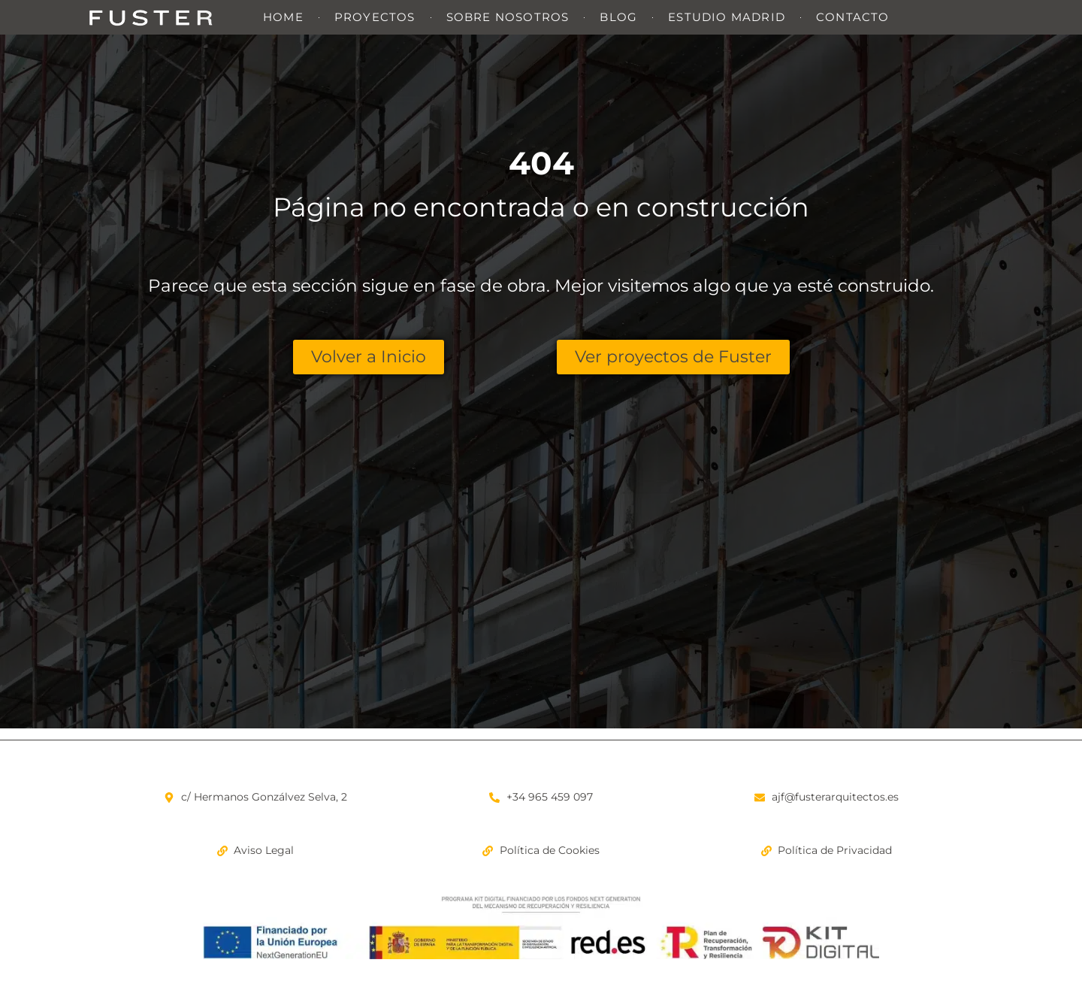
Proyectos (375, 17)
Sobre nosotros (508, 17)
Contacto (853, 17)
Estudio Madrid (726, 17)
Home (283, 17)
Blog (618, 17)
